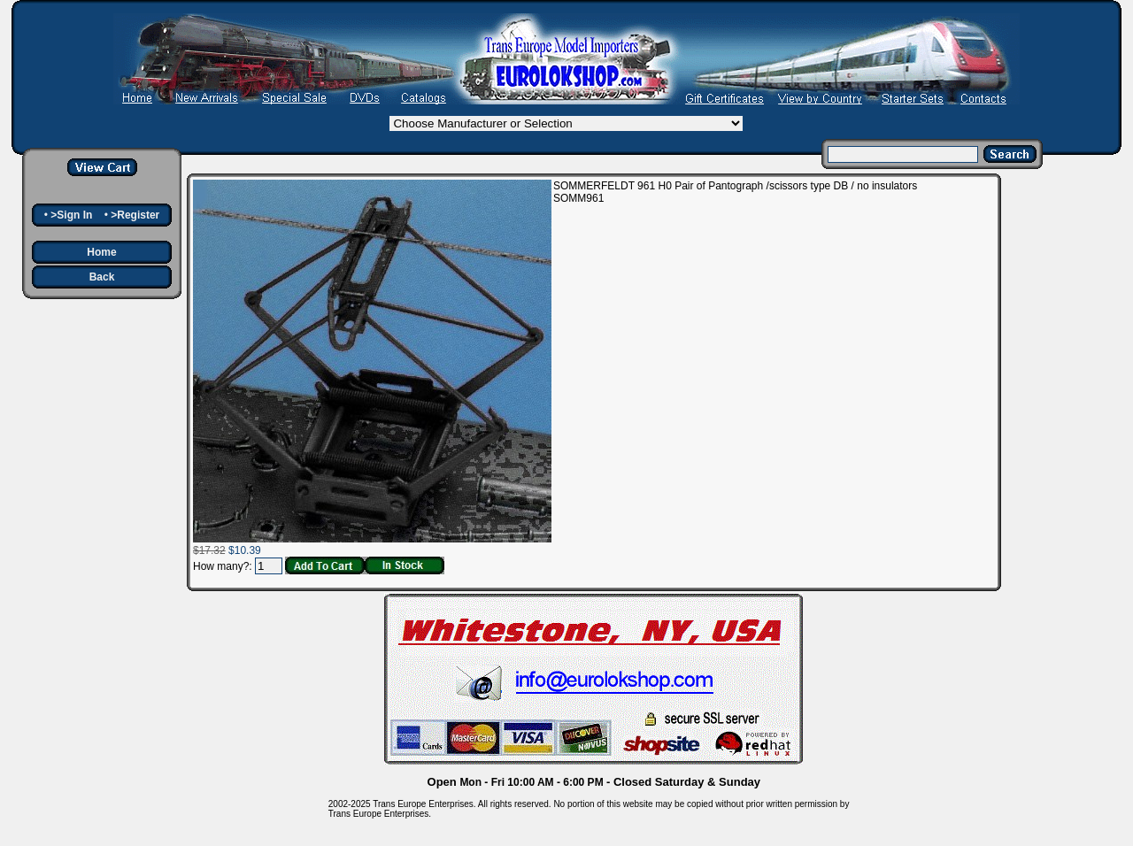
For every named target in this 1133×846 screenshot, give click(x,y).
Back (102, 277)
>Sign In (71, 215)
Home (101, 252)
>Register (135, 215)
